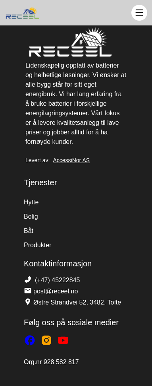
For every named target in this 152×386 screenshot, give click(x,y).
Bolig (31, 216)
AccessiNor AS (71, 160)
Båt (28, 230)
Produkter (37, 245)
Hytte (31, 202)
